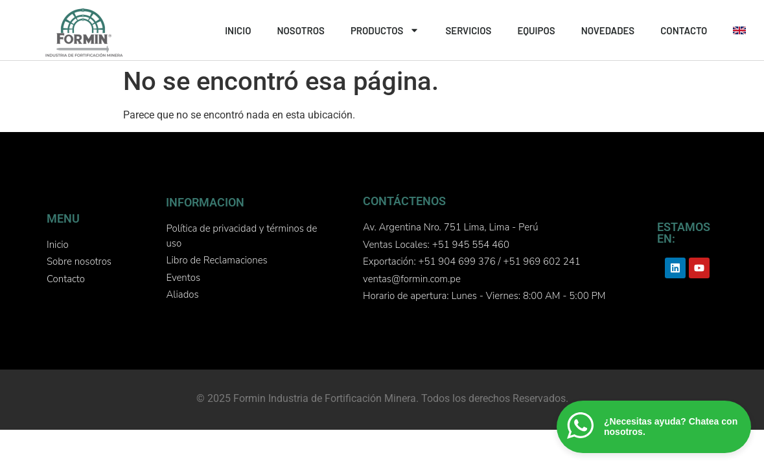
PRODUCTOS (385, 30)
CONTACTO (683, 30)
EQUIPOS (536, 30)
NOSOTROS (300, 30)
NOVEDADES (608, 30)
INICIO (238, 30)
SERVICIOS (468, 30)
